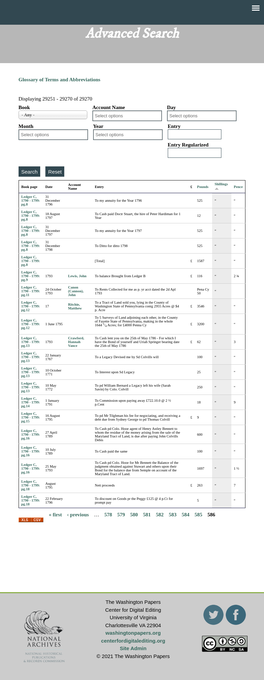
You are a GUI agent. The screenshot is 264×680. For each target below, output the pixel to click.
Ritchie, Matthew (75, 306)
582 (160, 514)
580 (134, 514)
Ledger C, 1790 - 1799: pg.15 (30, 417)
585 (198, 514)
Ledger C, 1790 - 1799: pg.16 (30, 434)
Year (98, 126)
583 (173, 514)
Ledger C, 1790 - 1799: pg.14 (30, 402)
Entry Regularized (188, 145)
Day (171, 107)
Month (26, 126)
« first (55, 514)
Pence (238, 187)
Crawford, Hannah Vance (76, 342)
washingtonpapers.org (133, 633)
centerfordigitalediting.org (133, 641)
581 (147, 514)
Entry (174, 126)
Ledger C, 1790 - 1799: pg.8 (30, 200)
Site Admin (133, 648)
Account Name (108, 107)
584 (185, 514)
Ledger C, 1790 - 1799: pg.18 (30, 485)
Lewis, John (77, 276)
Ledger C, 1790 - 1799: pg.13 (30, 342)
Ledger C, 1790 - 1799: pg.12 (30, 306)
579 (121, 514)
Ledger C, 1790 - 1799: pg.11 (30, 291)
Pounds (202, 187)
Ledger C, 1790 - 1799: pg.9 (30, 276)
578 (108, 514)
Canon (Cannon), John (76, 291)
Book (24, 107)
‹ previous (78, 514)
